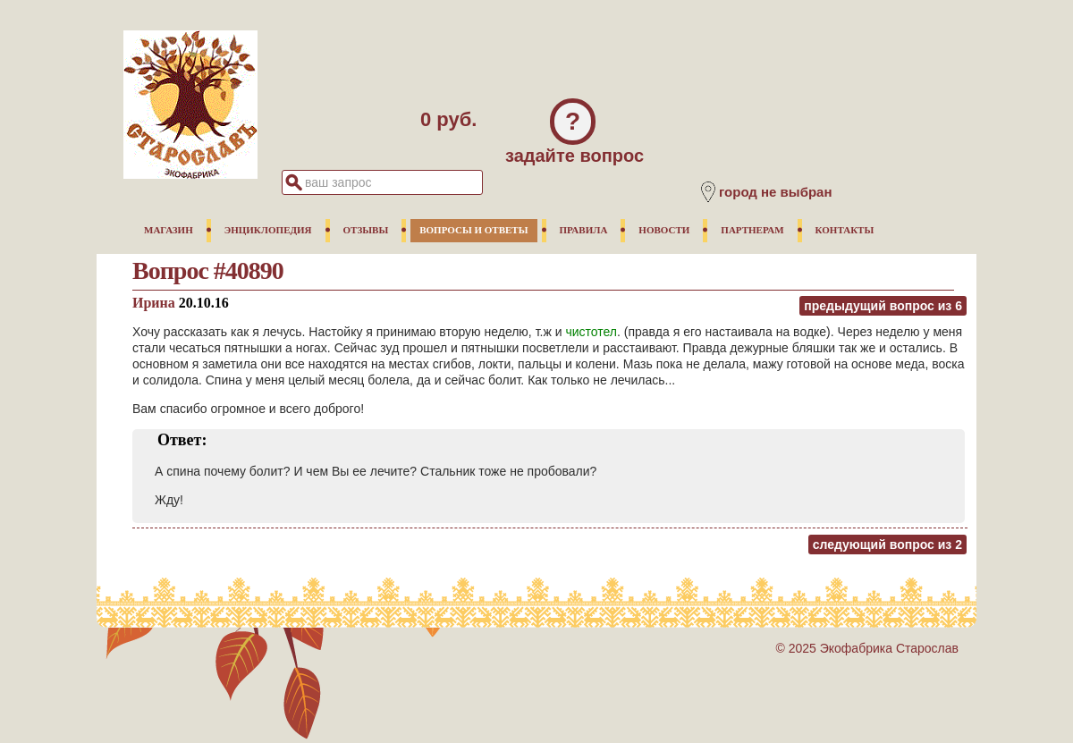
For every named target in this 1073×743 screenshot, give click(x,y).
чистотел (591, 332)
